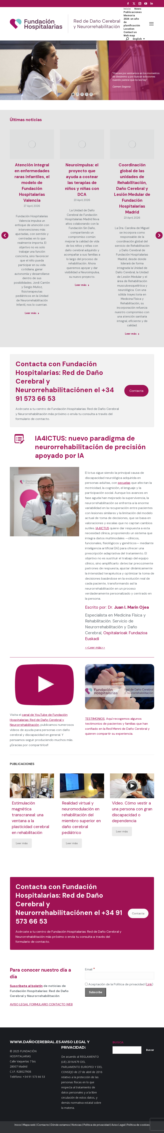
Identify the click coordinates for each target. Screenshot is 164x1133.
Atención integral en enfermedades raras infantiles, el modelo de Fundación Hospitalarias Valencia (32, 182)
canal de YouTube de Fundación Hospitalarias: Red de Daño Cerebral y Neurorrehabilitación (39, 720)
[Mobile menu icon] (151, 24)
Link (149, 984)
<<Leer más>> (95, 647)
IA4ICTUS (102, 528)
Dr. (128, 607)
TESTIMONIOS (95, 719)
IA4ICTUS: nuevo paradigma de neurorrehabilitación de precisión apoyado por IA (90, 447)
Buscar (150, 1050)
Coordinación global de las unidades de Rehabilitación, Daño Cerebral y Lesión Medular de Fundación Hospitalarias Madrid (132, 188)
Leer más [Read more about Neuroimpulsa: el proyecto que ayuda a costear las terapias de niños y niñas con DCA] (82, 285)
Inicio (18, 1125)
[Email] (119, 975)
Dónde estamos (60, 1125)
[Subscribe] (95, 992)
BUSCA (118, 1042)
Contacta (136, 391)
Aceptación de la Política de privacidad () (119, 984)
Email (90, 969)
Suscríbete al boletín (26, 986)
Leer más (22, 843)
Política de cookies (138, 1125)
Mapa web (29, 1125)
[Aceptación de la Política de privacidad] (86, 984)
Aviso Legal (118, 1125)
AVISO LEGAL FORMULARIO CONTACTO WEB (41, 1004)
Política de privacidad (96, 1125)
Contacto (43, 1125)
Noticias (77, 1125)
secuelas (124, 483)
